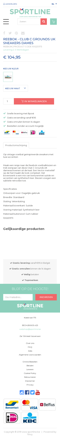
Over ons (30, 343)
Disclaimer (30, 381)
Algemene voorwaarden (30, 354)
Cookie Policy (30, 373)
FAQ (30, 347)
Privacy (30, 385)
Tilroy (29, 434)
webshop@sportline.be (30, 329)
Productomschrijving (16, 145)
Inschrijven (46, 297)
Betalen (30, 365)
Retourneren (30, 377)
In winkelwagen (34, 101)
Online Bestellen (30, 362)
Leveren (30, 369)
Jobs (30, 351)
